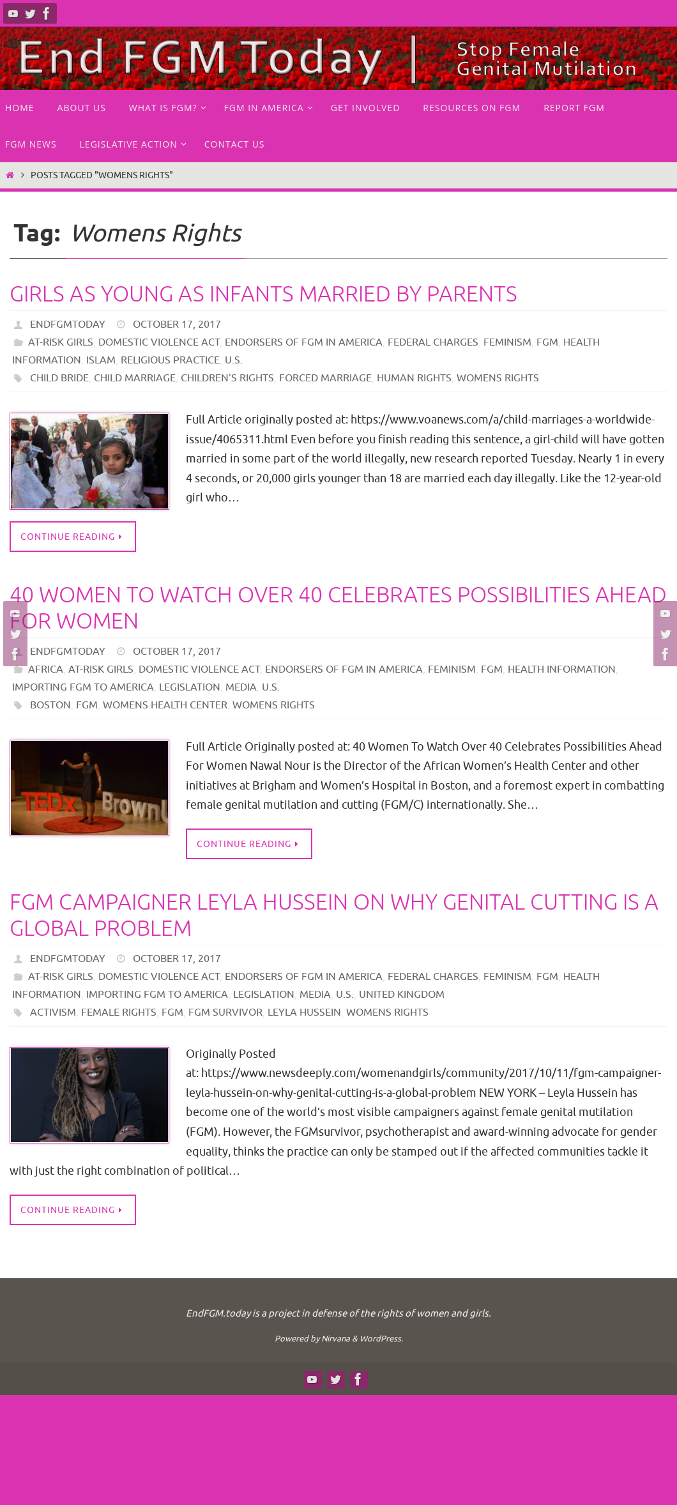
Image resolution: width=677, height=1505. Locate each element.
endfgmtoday (67, 324)
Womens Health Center (165, 705)
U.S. (234, 360)
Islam (101, 360)
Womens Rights (498, 378)
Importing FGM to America (83, 687)
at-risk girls (60, 342)
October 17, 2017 (177, 324)
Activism (53, 1012)
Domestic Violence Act (159, 342)
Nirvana (335, 1338)
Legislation (189, 687)
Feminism (507, 342)
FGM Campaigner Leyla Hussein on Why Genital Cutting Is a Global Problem (334, 915)
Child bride (59, 378)
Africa (45, 669)
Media (241, 687)
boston (50, 705)
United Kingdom (402, 994)
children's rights (227, 378)
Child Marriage (135, 378)
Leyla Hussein (304, 1012)
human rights (414, 378)
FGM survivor (225, 1012)
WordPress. (381, 1338)
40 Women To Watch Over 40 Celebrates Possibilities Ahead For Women (338, 608)
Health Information (562, 669)
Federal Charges (433, 342)
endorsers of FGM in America (304, 342)
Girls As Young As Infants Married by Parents (263, 294)
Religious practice (170, 360)
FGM (547, 342)
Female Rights (118, 1012)
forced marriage (325, 378)
